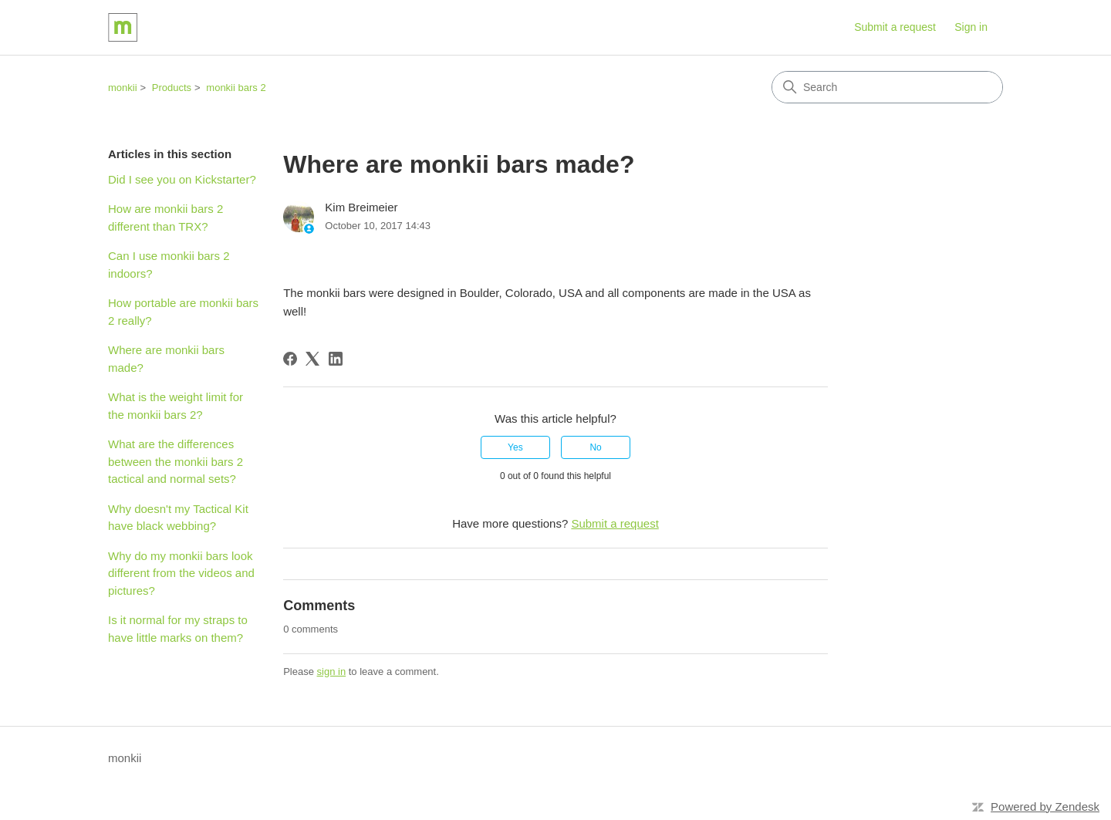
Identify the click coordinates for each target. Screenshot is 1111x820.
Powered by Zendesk (1045, 806)
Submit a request (895, 27)
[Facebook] (290, 359)
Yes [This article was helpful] (515, 447)
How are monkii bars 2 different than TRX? (165, 217)
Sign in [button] (971, 27)
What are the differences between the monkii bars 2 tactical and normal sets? (175, 461)
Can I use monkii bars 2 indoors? (169, 264)
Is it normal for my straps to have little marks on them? (178, 628)
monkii (122, 87)
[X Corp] (312, 359)
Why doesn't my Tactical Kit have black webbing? (178, 517)
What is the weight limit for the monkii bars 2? (175, 405)
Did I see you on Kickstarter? (182, 179)
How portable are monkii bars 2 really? (183, 311)
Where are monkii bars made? (166, 358)
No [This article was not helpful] (595, 447)
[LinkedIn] (336, 359)
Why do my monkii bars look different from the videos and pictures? (181, 573)
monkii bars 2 (235, 87)
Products (171, 87)
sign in (331, 671)
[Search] (887, 87)
